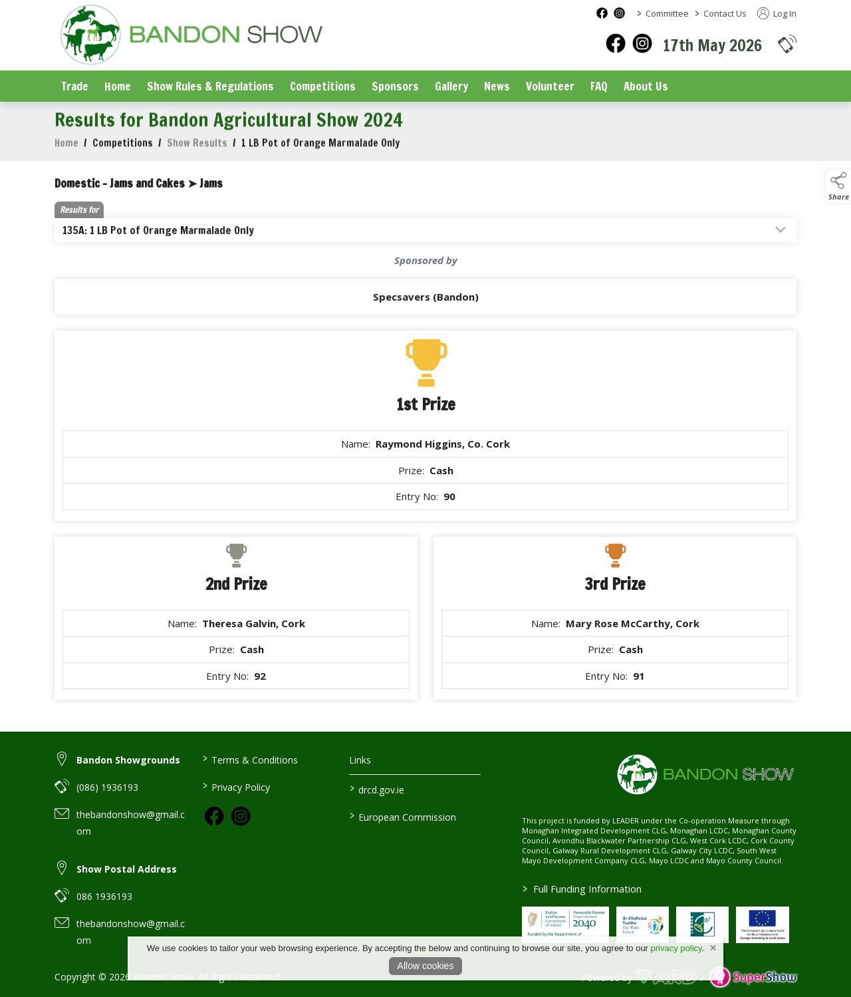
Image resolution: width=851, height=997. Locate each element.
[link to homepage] (191, 36)
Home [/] (117, 86)
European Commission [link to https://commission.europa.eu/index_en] (403, 816)
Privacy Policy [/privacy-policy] (235, 786)
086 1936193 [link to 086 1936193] (104, 896)
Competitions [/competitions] (323, 86)
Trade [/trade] (74, 86)
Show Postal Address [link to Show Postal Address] (126, 869)
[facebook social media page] (602, 13)
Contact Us (725, 13)
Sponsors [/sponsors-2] (395, 86)
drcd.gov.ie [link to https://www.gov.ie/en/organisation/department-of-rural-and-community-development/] (377, 789)
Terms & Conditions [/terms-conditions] (249, 759)
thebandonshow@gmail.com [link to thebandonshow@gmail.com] (130, 822)
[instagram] (642, 43)
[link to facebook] (214, 816)
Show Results (197, 153)
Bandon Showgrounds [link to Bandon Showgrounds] (128, 760)
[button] (787, 43)
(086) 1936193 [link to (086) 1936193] (107, 787)
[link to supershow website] (752, 977)
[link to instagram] (241, 816)
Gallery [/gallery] (451, 86)
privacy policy (676, 948)
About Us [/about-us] (646, 86)
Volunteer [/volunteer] (550, 86)
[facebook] (616, 43)
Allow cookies (426, 965)
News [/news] (497, 86)
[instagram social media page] (619, 13)
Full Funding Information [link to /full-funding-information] (581, 888)
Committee (667, 13)
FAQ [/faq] (599, 86)
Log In (776, 13)
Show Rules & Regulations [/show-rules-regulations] (210, 86)
